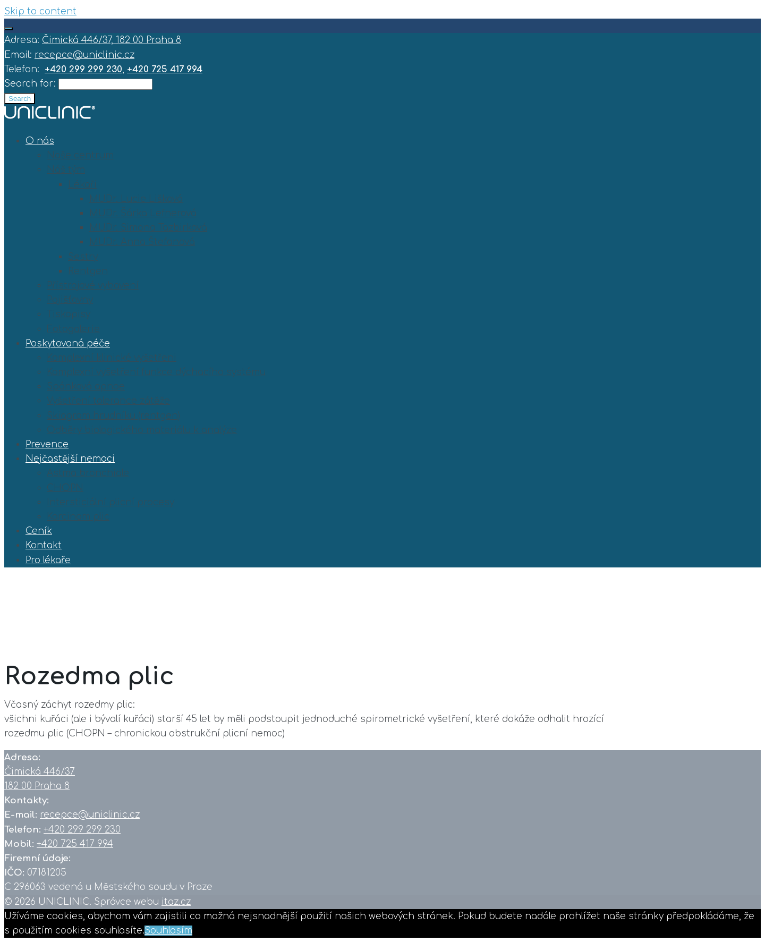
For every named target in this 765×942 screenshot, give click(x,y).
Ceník (39, 531)
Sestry (83, 257)
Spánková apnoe (86, 386)
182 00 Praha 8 (37, 786)
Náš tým (66, 170)
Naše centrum (80, 155)
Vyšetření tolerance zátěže (108, 401)
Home (19, 625)
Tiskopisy (68, 314)
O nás (40, 141)
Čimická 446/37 (39, 772)
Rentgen (88, 271)
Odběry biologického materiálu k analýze (142, 430)
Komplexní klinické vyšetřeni (111, 358)
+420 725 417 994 (75, 844)
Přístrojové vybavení (93, 286)
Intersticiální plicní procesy (110, 502)
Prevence (47, 444)
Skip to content (40, 11)
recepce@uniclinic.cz (84, 55)
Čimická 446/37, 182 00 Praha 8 (111, 40)
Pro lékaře (48, 560)
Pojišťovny (70, 300)
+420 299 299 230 (82, 830)
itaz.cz (176, 902)
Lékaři (82, 185)
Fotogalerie (73, 329)
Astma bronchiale (88, 473)
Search (19, 99)
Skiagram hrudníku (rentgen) (113, 416)
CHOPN (65, 488)
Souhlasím (168, 931)
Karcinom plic (78, 517)
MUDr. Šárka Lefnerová (143, 213)
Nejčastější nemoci (70, 459)
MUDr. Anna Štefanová (142, 242)
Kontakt (44, 545)
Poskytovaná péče (68, 343)
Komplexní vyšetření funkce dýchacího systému (156, 372)
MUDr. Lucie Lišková (136, 199)
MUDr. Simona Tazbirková (148, 228)
